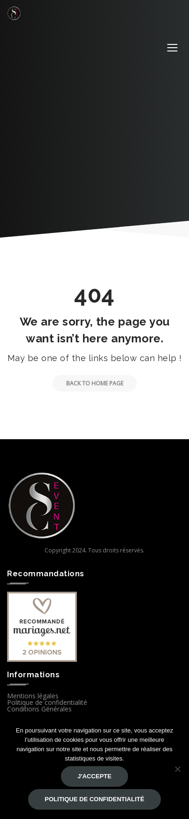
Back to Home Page (88, 383)
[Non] (177, 769)
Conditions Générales (39, 708)
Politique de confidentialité (47, 702)
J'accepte (94, 776)
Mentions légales (33, 695)
